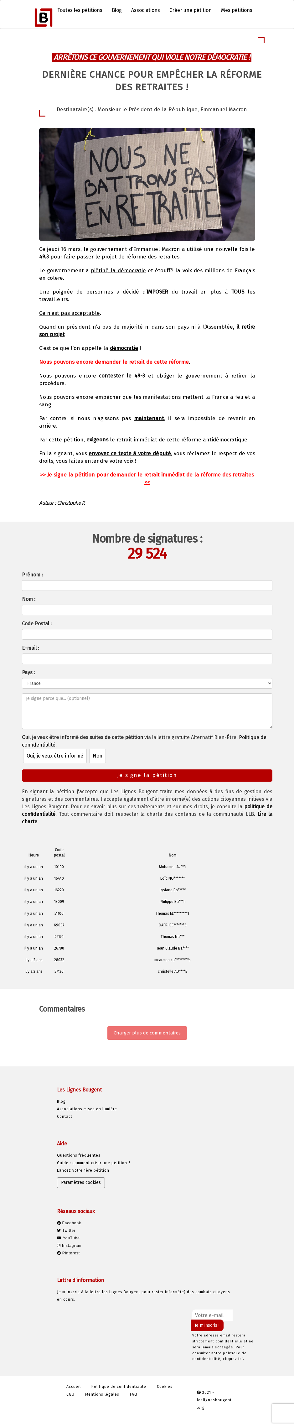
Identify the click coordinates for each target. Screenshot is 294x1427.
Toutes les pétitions (79, 10)
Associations (145, 10)
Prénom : (32, 575)
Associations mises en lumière (87, 1109)
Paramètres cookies (81, 1182)
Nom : (28, 599)
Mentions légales (102, 1394)
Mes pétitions (236, 10)
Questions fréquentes (79, 1155)
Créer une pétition (190, 10)
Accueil (73, 1386)
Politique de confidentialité (118, 1386)
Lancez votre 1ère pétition (83, 1170)
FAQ (133, 1394)
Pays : (28, 672)
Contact (64, 1116)
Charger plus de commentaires (147, 1033)
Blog (117, 10)
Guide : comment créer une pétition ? (94, 1163)
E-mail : (30, 648)
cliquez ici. (233, 1359)
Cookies (165, 1386)
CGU (70, 1394)
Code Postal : (37, 624)
